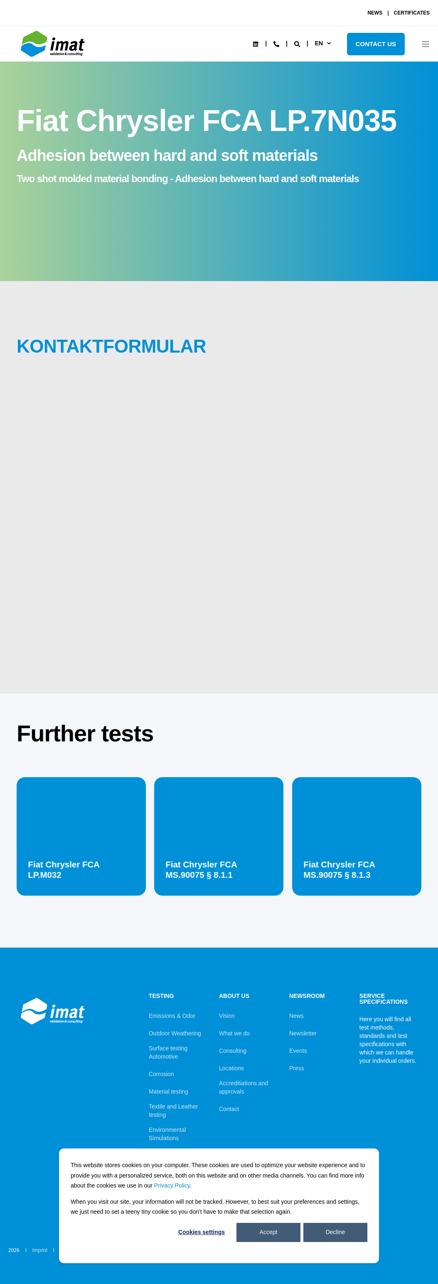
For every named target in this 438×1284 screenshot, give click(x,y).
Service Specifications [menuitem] (383, 999)
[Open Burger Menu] (425, 44)
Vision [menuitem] (227, 1015)
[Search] (298, 43)
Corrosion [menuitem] (161, 1074)
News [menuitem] (296, 1015)
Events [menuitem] (298, 1050)
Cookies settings (201, 1232)
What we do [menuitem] (234, 1033)
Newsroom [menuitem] (307, 996)
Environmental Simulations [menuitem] (167, 1133)
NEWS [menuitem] (374, 12)
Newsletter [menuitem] (303, 1033)
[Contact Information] (276, 43)
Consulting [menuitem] (232, 1050)
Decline (335, 1232)
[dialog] (219, 1205)
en (318, 43)
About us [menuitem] (234, 996)
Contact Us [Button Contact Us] (376, 43)
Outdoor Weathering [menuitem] (175, 1033)
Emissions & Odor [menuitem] (172, 1015)
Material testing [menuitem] (168, 1091)
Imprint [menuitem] (40, 1250)
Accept (269, 1232)
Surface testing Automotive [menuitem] (168, 1052)
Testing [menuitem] (161, 996)
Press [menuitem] (296, 1068)
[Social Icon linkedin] (255, 44)
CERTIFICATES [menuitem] (412, 12)
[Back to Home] (54, 57)
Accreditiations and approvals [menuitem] (243, 1087)
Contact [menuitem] (229, 1109)
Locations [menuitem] (231, 1068)
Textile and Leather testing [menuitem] (173, 1110)
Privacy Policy (172, 1185)
